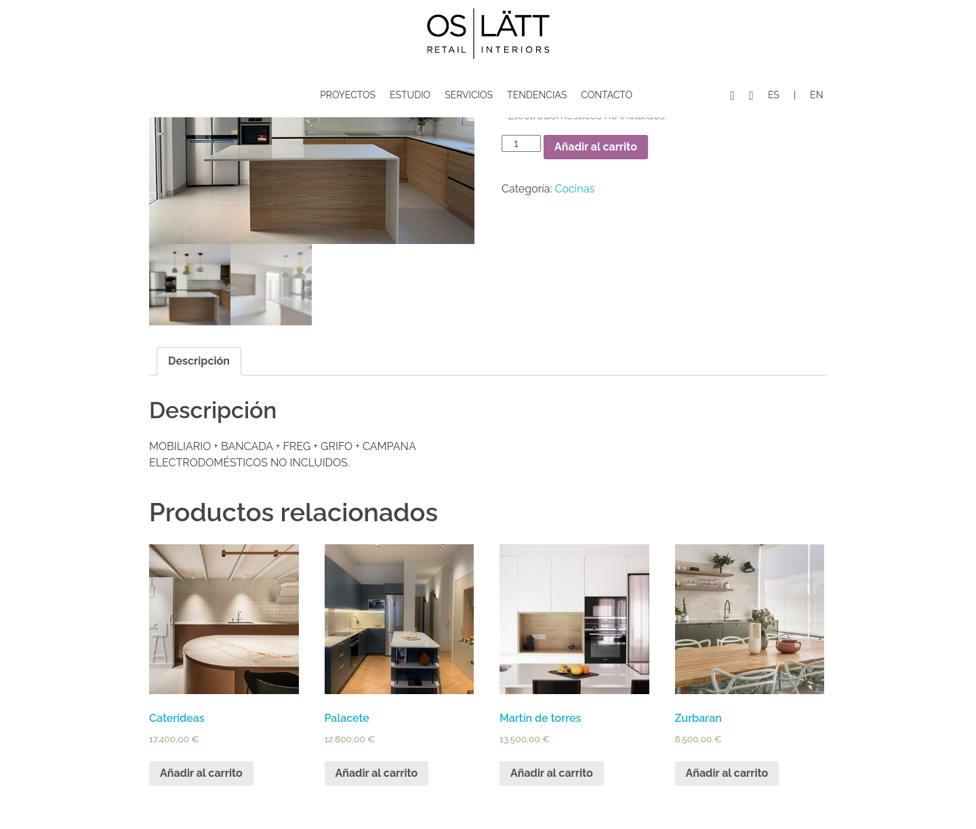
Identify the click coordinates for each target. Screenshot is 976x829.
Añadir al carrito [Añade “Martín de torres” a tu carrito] (551, 773)
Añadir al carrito (595, 146)
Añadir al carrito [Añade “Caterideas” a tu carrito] (201, 773)
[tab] (199, 361)
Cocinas (575, 188)
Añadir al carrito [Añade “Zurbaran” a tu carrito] (727, 773)
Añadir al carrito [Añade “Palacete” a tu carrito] (377, 773)
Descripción (199, 361)
